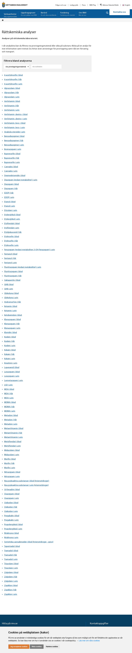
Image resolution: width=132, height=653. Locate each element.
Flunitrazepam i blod (13, 271)
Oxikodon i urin (11, 511)
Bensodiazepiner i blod (14, 136)
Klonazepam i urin (12, 328)
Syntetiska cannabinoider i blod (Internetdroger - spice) (28, 542)
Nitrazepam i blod (12, 472)
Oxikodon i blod (11, 503)
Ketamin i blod (10, 306)
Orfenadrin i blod (12, 490)
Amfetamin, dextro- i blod (15, 114)
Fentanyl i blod (10, 254)
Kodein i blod (10, 337)
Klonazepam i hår (12, 324)
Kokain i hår (9, 354)
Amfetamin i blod (12, 101)
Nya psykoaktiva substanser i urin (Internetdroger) (26, 485)
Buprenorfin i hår (11, 158)
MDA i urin (9, 398)
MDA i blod (9, 389)
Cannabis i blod (11, 167)
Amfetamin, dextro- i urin (15, 119)
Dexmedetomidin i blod (14, 176)
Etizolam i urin (10, 210)
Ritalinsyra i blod (11, 533)
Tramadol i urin (11, 559)
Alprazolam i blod (12, 88)
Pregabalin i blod (11, 516)
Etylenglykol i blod (12, 215)
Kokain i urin (9, 359)
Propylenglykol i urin (13, 529)
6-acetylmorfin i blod (13, 75)
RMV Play (92, 5)
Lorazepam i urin (11, 376)
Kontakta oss (119, 14)
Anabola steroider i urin (14, 132)
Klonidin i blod (10, 332)
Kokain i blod (10, 350)
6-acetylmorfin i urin (13, 84)
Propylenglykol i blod (13, 525)
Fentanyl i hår (10, 258)
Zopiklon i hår (10, 590)
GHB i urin (8, 289)
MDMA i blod (10, 402)
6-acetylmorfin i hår (13, 79)
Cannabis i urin (10, 171)
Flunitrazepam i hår (13, 276)
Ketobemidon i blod (13, 315)
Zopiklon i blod (11, 585)
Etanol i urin (9, 206)
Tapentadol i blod (12, 546)
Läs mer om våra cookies (89, 641)
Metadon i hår (10, 420)
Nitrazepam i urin (12, 477)
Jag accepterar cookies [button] (19, 646)
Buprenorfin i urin (12, 162)
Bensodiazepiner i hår (13, 141)
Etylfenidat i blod (12, 224)
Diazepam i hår (11, 189)
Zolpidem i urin (11, 581)
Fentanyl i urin (10, 263)
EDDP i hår (9, 193)
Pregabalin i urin (11, 520)
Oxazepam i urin (11, 498)
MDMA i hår (9, 407)
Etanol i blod (9, 202)
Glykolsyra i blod (11, 293)
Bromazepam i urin (12, 149)
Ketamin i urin (10, 311)
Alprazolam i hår (11, 93)
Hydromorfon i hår (12, 302)
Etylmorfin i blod (11, 237)
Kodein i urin (9, 346)
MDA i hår (8, 394)
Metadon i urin (10, 424)
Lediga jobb (74, 5)
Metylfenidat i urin (12, 446)
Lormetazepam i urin (13, 380)
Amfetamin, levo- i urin (14, 128)
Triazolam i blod (11, 564)
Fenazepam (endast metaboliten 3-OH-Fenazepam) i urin (29, 250)
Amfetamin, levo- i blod (14, 123)
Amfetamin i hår (11, 106)
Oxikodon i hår (10, 507)
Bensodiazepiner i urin (14, 145)
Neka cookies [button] (37, 646)
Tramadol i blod (11, 551)
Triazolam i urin (11, 568)
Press (84, 5)
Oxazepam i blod (11, 494)
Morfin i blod (10, 459)
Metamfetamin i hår (13, 433)
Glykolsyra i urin (11, 298)
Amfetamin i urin (11, 110)
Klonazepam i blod (12, 319)
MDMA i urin (9, 411)
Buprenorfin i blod (12, 154)
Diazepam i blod (11, 184)
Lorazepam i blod (12, 372)
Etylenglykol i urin (12, 219)
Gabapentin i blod (12, 280)
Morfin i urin (9, 468)
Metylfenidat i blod (12, 442)
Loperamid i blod (11, 367)
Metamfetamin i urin (13, 437)
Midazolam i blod (12, 450)
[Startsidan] (3, 20)
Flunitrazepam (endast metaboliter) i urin (22, 267)
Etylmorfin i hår (11, 241)
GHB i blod (8, 285)
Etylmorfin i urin (11, 245)
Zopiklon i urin (10, 594)
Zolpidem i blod (11, 572)
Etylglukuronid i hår (13, 232)
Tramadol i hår (10, 555)
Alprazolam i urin (11, 97)
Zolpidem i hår (10, 577)
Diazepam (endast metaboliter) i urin (20, 180)
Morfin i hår (9, 463)
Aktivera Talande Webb (111, 5)
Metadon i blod (11, 415)
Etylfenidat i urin (11, 228)
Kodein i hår (9, 341)
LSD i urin (8, 385)
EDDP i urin (9, 197)
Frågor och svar (60, 5)
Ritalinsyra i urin (11, 538)
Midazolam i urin (11, 455)
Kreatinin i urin (10, 363)
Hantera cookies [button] (52, 646)
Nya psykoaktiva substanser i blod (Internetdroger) (26, 481)
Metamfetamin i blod (13, 428)
